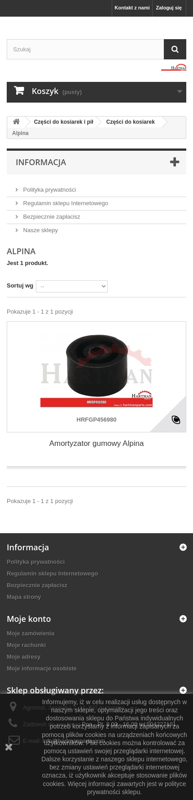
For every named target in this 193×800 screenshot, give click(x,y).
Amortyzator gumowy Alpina (96, 443)
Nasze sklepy (40, 230)
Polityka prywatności (49, 189)
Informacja (41, 162)
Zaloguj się (169, 7)
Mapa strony (24, 596)
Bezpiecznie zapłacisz (51, 216)
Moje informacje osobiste (42, 668)
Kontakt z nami (131, 7)
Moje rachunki (26, 645)
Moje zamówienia (30, 633)
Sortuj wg (20, 285)
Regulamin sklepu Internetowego (65, 203)
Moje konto (29, 618)
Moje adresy (23, 656)
